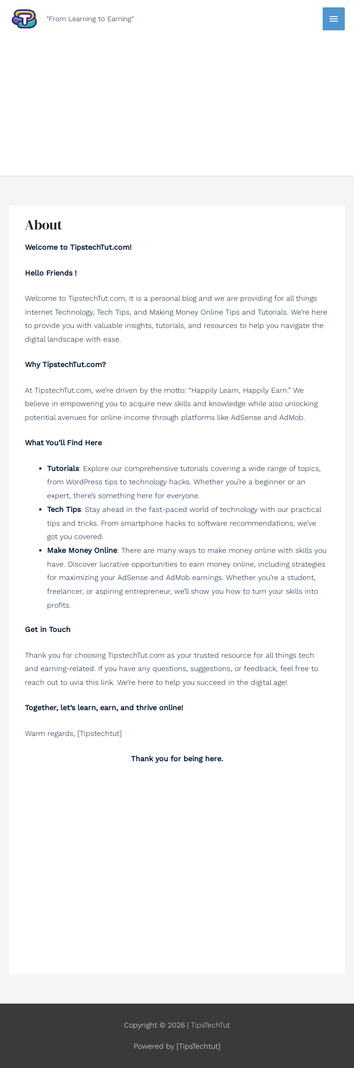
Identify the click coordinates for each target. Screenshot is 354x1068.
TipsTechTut (210, 1025)
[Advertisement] (177, 99)
